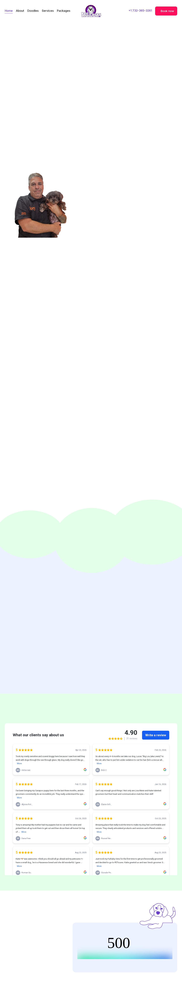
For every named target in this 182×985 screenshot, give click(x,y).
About (20, 10)
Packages (63, 10)
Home (9, 10)
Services (48, 10)
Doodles (33, 10)
